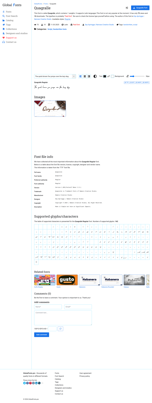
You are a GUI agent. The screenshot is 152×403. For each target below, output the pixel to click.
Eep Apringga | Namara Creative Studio (99, 25)
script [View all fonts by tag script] (135, 25)
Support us (59, 391)
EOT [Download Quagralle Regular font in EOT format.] (132, 82)
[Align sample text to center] (85, 76)
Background (117, 76)
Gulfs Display (38, 287)
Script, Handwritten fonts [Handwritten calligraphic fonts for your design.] (57, 29)
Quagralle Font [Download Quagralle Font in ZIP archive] (140, 8)
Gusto (58, 287)
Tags (57, 382)
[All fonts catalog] (46, 4)
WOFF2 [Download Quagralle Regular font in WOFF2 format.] (146, 82)
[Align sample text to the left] (81, 76)
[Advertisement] (16, 79)
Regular (68, 19)
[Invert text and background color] (108, 76)
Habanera (82, 287)
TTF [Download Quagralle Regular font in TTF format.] (126, 82)
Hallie (148, 287)
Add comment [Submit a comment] (41, 335)
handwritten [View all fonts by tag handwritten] (127, 25)
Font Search (59, 376)
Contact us (59, 394)
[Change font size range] (137, 76)
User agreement (85, 373)
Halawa (126, 287)
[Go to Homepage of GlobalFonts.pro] (38, 4)
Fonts (57, 373)
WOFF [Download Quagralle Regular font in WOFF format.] (138, 82)
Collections (59, 385)
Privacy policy (84, 376)
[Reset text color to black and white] (95, 76)
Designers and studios (63, 388)
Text (102, 76)
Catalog (58, 379)
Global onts (12, 5)
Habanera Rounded (107, 287)
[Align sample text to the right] (89, 76)
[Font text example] (53, 76)
